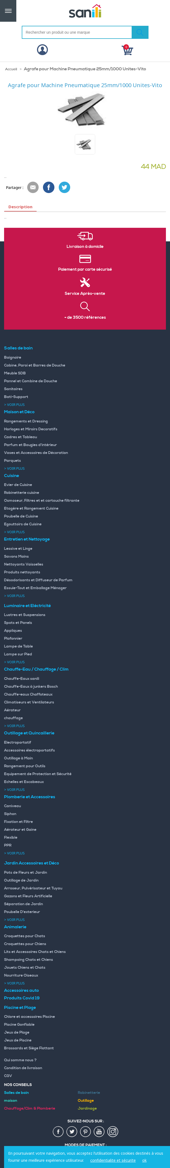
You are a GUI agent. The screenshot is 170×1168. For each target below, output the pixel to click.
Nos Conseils (18, 1084)
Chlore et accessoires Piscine (29, 1016)
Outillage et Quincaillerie (29, 733)
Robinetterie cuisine (21, 492)
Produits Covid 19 (22, 998)
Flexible (10, 837)
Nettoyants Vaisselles (23, 564)
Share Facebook (49, 188)
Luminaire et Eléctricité (27, 605)
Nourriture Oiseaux (21, 975)
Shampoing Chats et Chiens (28, 959)
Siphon (10, 814)
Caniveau (12, 806)
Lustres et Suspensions (24, 615)
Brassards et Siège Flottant (29, 1048)
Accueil (11, 69)
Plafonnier (13, 638)
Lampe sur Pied (18, 654)
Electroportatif (17, 742)
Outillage (86, 1100)
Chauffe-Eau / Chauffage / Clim (36, 669)
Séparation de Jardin (23, 904)
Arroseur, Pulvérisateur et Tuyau (33, 888)
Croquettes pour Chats (24, 936)
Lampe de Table (18, 646)
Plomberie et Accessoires (29, 797)
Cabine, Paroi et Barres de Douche (34, 365)
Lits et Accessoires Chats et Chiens (35, 951)
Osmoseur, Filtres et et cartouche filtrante (41, 500)
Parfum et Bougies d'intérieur (30, 445)
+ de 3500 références (85, 317)
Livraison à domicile (85, 246)
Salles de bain (18, 348)
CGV (8, 1076)
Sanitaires (13, 389)
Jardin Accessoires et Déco (31, 863)
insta (113, 1132)
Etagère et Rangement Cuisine (31, 508)
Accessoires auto (21, 990)
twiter (72, 1132)
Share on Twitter (65, 188)
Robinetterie (89, 1092)
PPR (7, 845)
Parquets (12, 460)
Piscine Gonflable (19, 1024)
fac (58, 1132)
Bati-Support (16, 396)
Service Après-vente (85, 293)
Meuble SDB (15, 373)
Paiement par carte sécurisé (85, 269)
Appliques (13, 630)
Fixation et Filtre (18, 821)
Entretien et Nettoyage (27, 539)
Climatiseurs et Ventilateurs (29, 702)
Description (20, 206)
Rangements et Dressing (26, 421)
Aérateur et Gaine (20, 829)
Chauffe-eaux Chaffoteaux (28, 694)
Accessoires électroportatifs (29, 750)
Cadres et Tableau (20, 437)
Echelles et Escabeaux (24, 781)
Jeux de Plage (16, 1032)
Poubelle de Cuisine (21, 516)
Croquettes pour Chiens (25, 944)
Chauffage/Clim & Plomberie (29, 1108)
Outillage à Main (18, 758)
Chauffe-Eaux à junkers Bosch (31, 686)
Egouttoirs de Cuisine (23, 524)
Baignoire (12, 357)
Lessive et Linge (18, 548)
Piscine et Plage (20, 1007)
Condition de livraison (23, 1068)
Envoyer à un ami (33, 188)
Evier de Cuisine (18, 484)
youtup (99, 1132)
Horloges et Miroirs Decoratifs (30, 429)
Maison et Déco (19, 412)
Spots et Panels (18, 622)
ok (144, 1160)
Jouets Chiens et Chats (24, 967)
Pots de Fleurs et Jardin (25, 872)
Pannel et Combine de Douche (30, 381)
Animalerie (15, 927)
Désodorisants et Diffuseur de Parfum (38, 580)
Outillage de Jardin (21, 880)
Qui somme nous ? (20, 1060)
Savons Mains (16, 556)
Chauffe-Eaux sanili (21, 678)
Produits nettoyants (22, 572)
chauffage (13, 718)
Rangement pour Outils (24, 766)
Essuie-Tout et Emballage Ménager (35, 588)
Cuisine (11, 475)
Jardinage (87, 1108)
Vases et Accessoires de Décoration (36, 452)
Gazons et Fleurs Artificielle (28, 896)
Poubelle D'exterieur (22, 912)
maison (10, 1100)
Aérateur (12, 710)
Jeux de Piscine (18, 1040)
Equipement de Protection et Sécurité (38, 774)
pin (85, 1132)
